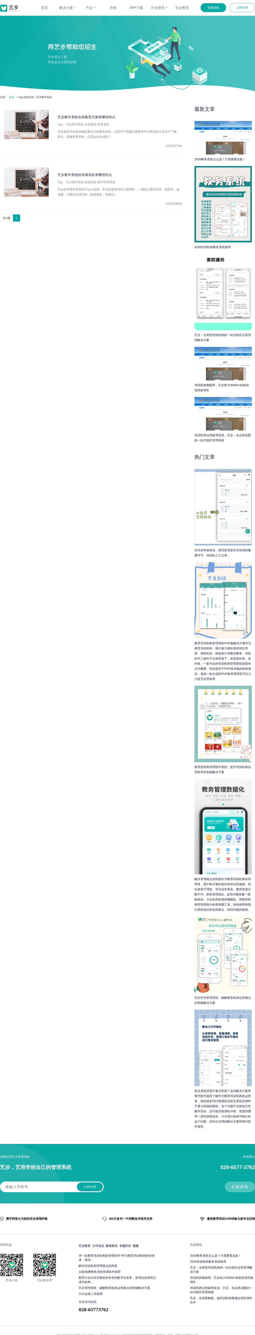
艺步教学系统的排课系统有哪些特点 (85, 175)
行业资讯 (159, 8)
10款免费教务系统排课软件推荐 (100, 1271)
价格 (113, 8)
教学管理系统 (106, 182)
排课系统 (91, 182)
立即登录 (242, 7)
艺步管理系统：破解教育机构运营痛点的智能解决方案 (114, 1288)
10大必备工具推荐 (91, 1294)
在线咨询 (239, 1187)
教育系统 (103, 124)
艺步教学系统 (75, 124)
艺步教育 (182, 8)
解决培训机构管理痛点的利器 (98, 1265)
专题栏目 (125, 1246)
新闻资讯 (112, 1246)
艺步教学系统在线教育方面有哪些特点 (86, 117)
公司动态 (98, 1246)
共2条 (6, 218)
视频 (136, 1246)
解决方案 (67, 8)
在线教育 (91, 124)
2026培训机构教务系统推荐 (208, 1261)
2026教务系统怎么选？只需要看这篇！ (215, 1255)
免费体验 (213, 7)
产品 (90, 8)
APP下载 (136, 8)
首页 (44, 8)
